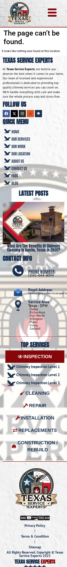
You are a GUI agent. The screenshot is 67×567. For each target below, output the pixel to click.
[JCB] (47, 517)
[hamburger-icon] (52, 13)
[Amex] (41, 517)
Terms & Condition (35, 536)
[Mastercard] (29, 517)
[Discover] (35, 517)
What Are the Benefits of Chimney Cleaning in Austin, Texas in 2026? (33, 248)
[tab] (34, 356)
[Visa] (23, 517)
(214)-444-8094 (41, 275)
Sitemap (35, 547)
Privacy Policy (34, 525)
